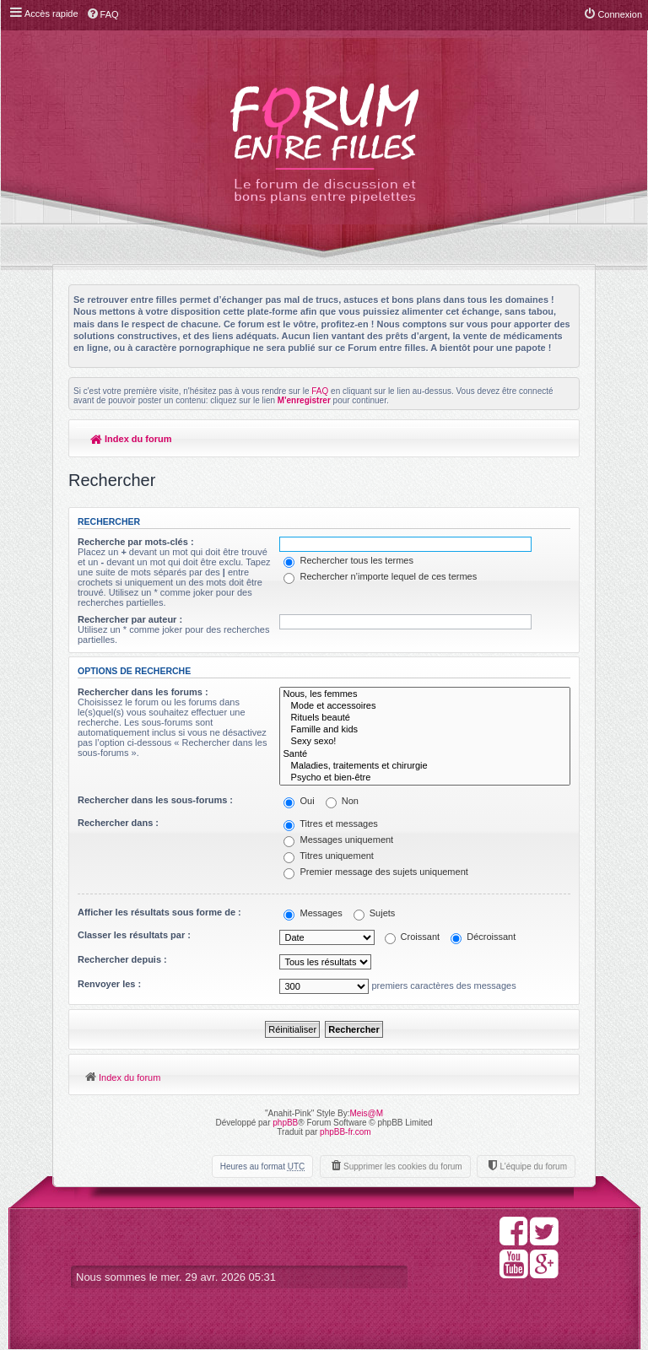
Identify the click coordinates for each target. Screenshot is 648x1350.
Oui (299, 801)
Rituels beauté (425, 718)
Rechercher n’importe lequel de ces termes (380, 576)
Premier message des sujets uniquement (375, 872)
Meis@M (366, 1113)
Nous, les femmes (425, 694)
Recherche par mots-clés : (136, 542)
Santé (425, 754)
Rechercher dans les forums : (143, 692)
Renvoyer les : (109, 984)
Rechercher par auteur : (130, 619)
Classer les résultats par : (134, 935)
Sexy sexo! (425, 742)
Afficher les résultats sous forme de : (159, 912)
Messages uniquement (338, 839)
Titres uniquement (329, 855)
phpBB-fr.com (345, 1132)
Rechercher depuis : (122, 959)
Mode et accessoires (425, 706)
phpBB (285, 1122)
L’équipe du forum (533, 1166)
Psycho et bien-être (425, 778)
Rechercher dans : (118, 823)
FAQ (319, 391)
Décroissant (483, 937)
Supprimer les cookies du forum (402, 1166)
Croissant (412, 937)
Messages (313, 913)
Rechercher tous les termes (348, 560)
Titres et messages (330, 823)
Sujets (375, 913)
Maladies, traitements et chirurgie (425, 766)
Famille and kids (425, 730)
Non (342, 801)
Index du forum (131, 439)
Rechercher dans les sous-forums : (155, 800)
